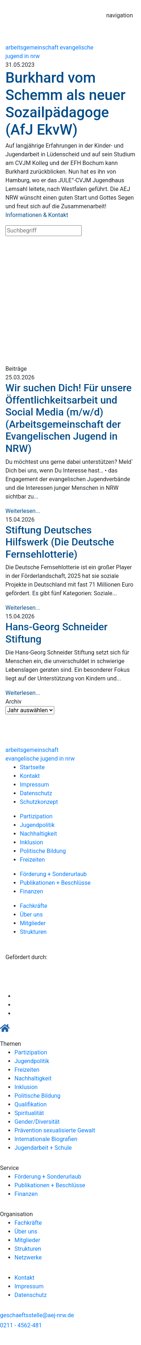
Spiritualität (29, 1113)
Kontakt (30, 775)
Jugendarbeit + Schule (43, 1147)
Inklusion (31, 842)
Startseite (32, 767)
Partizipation (36, 816)
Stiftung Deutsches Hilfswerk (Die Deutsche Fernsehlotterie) (59, 542)
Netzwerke (28, 1257)
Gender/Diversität (37, 1121)
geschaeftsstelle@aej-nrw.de (37, 1315)
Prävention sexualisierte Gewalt (54, 1130)
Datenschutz (36, 793)
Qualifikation (30, 1104)
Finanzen (31, 891)
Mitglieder (33, 923)
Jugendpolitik (37, 825)
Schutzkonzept (39, 801)
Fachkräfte (33, 905)
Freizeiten (32, 859)
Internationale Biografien (45, 1139)
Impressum (34, 784)
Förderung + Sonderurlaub (53, 874)
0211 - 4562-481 (21, 1325)
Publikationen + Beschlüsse (55, 882)
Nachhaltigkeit (38, 833)
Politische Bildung (43, 851)
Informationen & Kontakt (36, 215)
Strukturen (33, 931)
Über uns (31, 914)
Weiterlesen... (22, 511)
